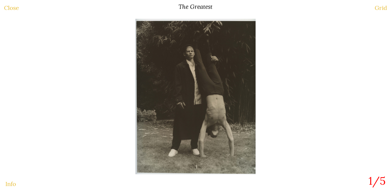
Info (10, 184)
